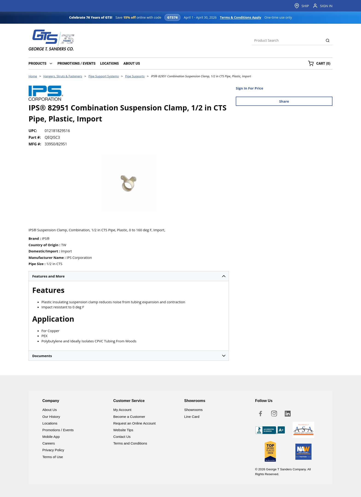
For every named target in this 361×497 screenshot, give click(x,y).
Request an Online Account (134, 423)
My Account (122, 410)
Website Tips (123, 430)
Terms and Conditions (130, 443)
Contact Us (122, 437)
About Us (49, 410)
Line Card (191, 417)
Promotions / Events (58, 430)
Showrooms (193, 410)
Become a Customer (129, 417)
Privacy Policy (53, 450)
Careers (48, 443)
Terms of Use (52, 457)
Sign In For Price (249, 88)
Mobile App (51, 437)
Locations (49, 423)
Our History (51, 417)
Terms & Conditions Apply (240, 17)
